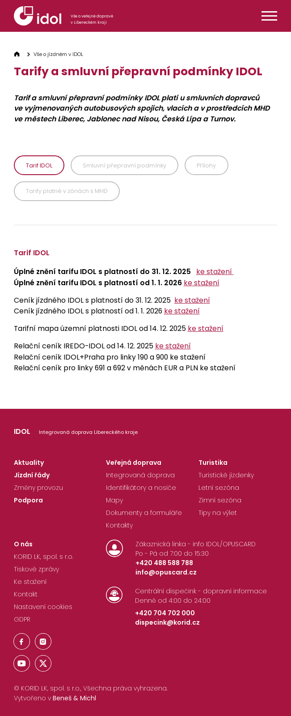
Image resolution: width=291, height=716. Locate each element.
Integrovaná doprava (140, 475)
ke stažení (215, 271)
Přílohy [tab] (206, 165)
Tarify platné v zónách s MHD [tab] (67, 191)
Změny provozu (38, 487)
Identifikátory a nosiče (141, 487)
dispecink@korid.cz (167, 622)
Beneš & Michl (74, 698)
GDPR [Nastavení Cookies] (22, 619)
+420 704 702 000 (165, 613)
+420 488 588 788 (164, 562)
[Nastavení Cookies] (43, 609)
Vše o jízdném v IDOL (58, 54)
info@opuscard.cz (166, 572)
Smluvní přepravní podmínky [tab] (124, 165)
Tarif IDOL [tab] (39, 165)
